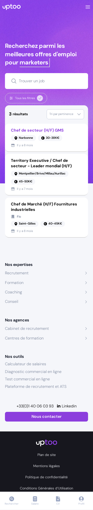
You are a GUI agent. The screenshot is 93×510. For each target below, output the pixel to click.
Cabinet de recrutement (27, 328)
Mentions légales (46, 466)
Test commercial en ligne (27, 379)
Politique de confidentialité (46, 477)
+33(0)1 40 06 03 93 (35, 406)
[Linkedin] (67, 406)
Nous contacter (46, 416)
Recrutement (17, 273)
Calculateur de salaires (25, 364)
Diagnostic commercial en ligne (33, 371)
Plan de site (46, 455)
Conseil (11, 301)
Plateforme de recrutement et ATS (35, 386)
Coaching (13, 292)
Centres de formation (24, 338)
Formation (14, 282)
